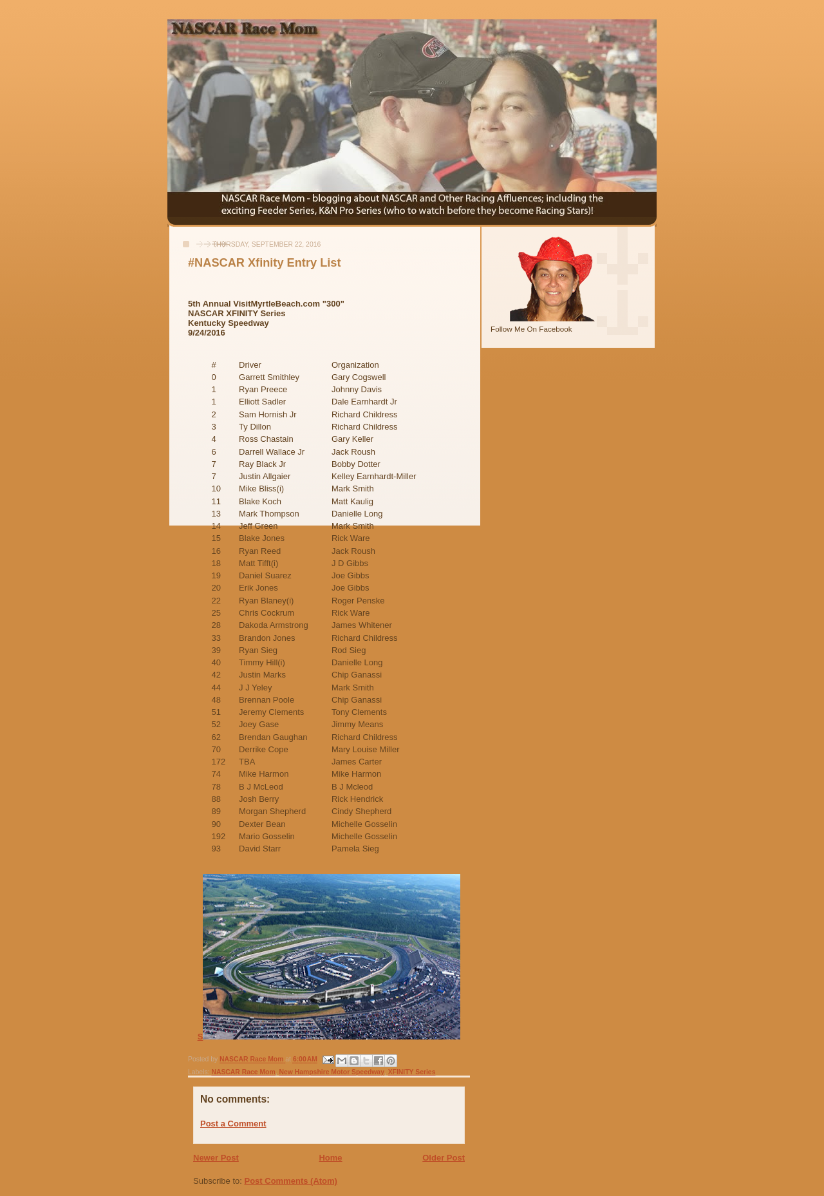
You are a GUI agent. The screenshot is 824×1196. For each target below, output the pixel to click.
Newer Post (216, 1158)
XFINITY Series (412, 1072)
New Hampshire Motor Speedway (331, 1072)
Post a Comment (233, 1123)
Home (330, 1158)
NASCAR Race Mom (243, 1072)
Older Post (443, 1158)
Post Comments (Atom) (291, 1181)
